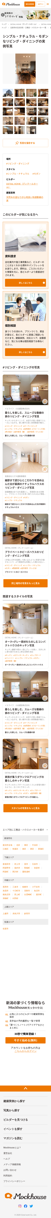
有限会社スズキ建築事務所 (15, 476)
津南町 (5, 898)
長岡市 (5, 887)
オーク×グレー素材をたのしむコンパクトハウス (24, 665)
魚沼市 (37, 891)
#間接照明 (15, 568)
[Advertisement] (25, 963)
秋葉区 (15, 849)
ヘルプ (6, 1159)
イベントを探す (12, 1128)
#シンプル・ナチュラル (17, 173)
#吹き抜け (8, 432)
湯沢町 (39, 894)
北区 (18, 845)
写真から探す (11, 1110)
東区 (26, 845)
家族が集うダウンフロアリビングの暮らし (21, 797)
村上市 (17, 864)
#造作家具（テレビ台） (35, 432)
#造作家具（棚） (19, 432)
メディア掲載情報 (12, 1164)
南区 (24, 849)
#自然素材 (27, 429)
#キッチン (8, 655)
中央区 (35, 845)
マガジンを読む (12, 1138)
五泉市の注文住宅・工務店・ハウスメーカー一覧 (28, 28)
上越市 (5, 913)
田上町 (17, 894)
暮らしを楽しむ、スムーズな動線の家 (20, 435)
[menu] (47, 4)
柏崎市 (25, 887)
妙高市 (27, 913)
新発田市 (6, 864)
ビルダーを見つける (15, 1119)
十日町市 (16, 891)
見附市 (27, 891)
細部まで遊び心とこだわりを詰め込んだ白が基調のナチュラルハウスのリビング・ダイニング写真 (24, 484)
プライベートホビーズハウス (16, 572)
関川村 (15, 872)
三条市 (15, 887)
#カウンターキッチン (21, 655)
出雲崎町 (28, 894)
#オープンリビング (30, 426)
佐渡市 (5, 929)
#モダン (36, 173)
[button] (25, 283)
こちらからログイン (26, 1051)
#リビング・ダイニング (17, 163)
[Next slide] (48, 15)
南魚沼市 (6, 894)
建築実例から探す (14, 1101)
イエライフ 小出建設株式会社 (17, 409)
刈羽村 (15, 898)
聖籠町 (27, 868)
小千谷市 (36, 887)
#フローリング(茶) (38, 429)
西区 (32, 849)
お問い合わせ (9, 1170)
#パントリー (9, 658)
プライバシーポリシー (14, 1181)
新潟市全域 (7, 845)
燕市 (26, 864)
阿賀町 (5, 872)
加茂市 (5, 891)
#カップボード (35, 655)
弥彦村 (37, 868)
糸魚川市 (16, 913)
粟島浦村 (26, 872)
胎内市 (17, 868)
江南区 (5, 849)
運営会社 (7, 1153)
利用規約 (7, 1175)
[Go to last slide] (3, 15)
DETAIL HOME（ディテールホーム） (23, 24)
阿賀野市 (6, 868)
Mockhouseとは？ (12, 1147)
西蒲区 (41, 849)
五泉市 (35, 864)
